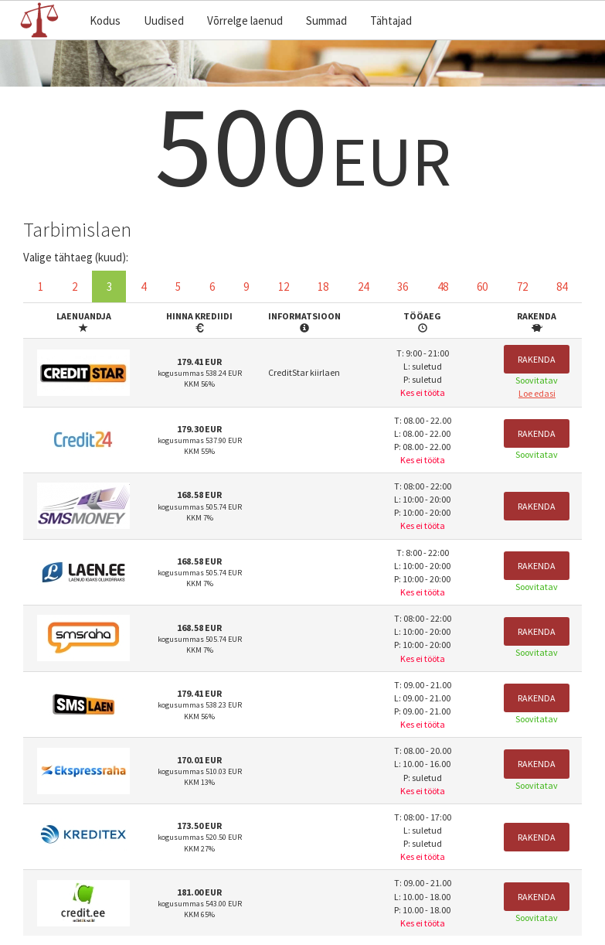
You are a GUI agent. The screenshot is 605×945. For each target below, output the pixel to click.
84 (561, 286)
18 (323, 286)
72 (522, 286)
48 (442, 286)
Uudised (164, 20)
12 (283, 286)
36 (402, 286)
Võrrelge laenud (245, 20)
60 (482, 286)
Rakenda (537, 359)
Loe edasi (537, 393)
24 (363, 286)
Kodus (105, 20)
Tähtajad (391, 20)
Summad (326, 20)
